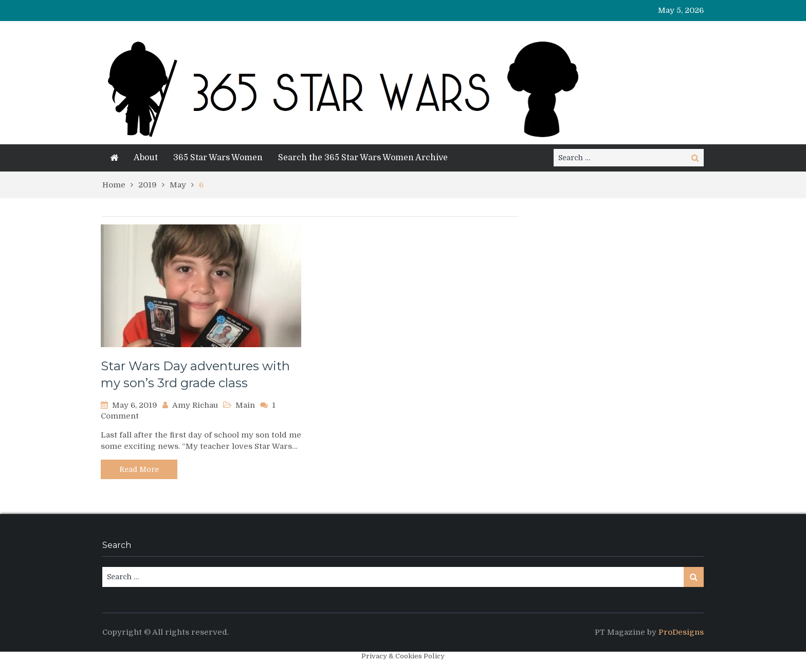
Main (245, 405)
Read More (139, 469)
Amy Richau (195, 405)
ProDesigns (681, 632)
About (146, 157)
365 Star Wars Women (218, 157)
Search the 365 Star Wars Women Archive (363, 157)
